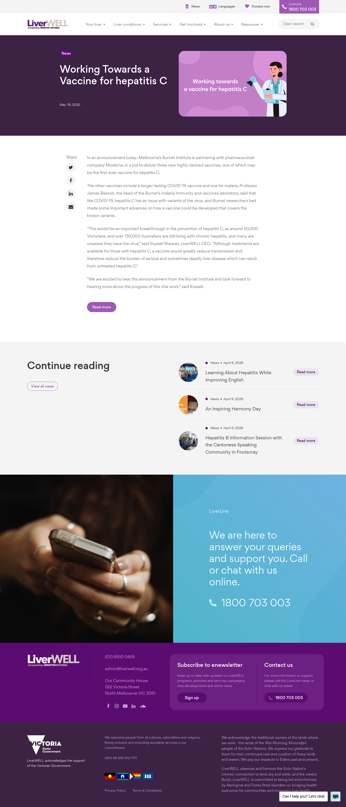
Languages (222, 7)
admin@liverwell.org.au (126, 669)
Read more (101, 307)
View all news (42, 386)
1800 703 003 (302, 10)
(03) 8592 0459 (120, 657)
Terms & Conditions (147, 790)
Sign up (192, 698)
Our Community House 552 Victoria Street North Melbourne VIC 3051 (130, 687)
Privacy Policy (115, 790)
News (192, 6)
